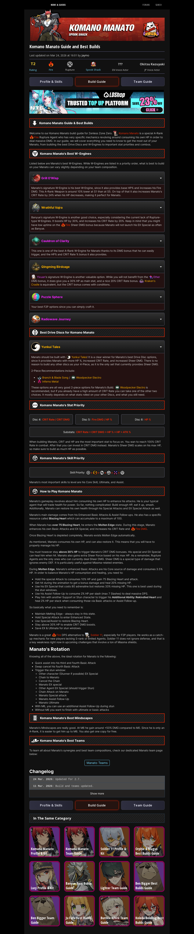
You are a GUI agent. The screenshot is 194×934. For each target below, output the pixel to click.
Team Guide (143, 82)
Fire (51, 69)
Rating (33, 70)
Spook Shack (93, 69)
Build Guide (97, 82)
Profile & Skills (51, 82)
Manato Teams (97, 763)
